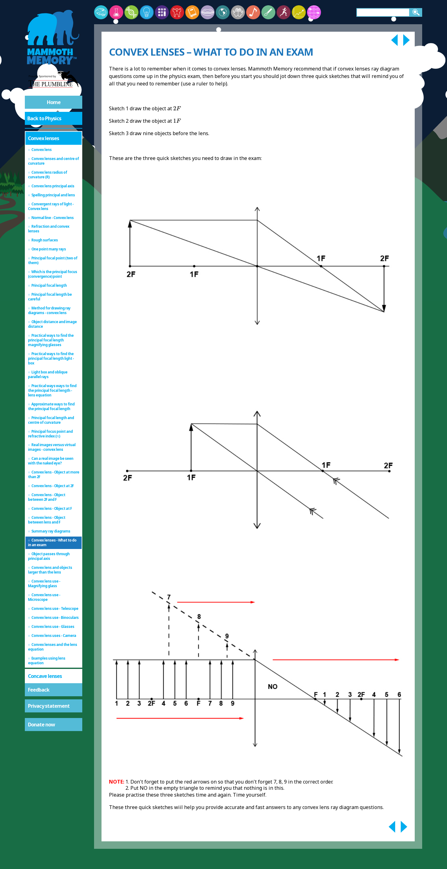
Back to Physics (44, 118)
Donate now (41, 724)
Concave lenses (45, 676)
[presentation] (57, 436)
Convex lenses (43, 138)
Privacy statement (49, 705)
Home (54, 102)
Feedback (38, 689)
